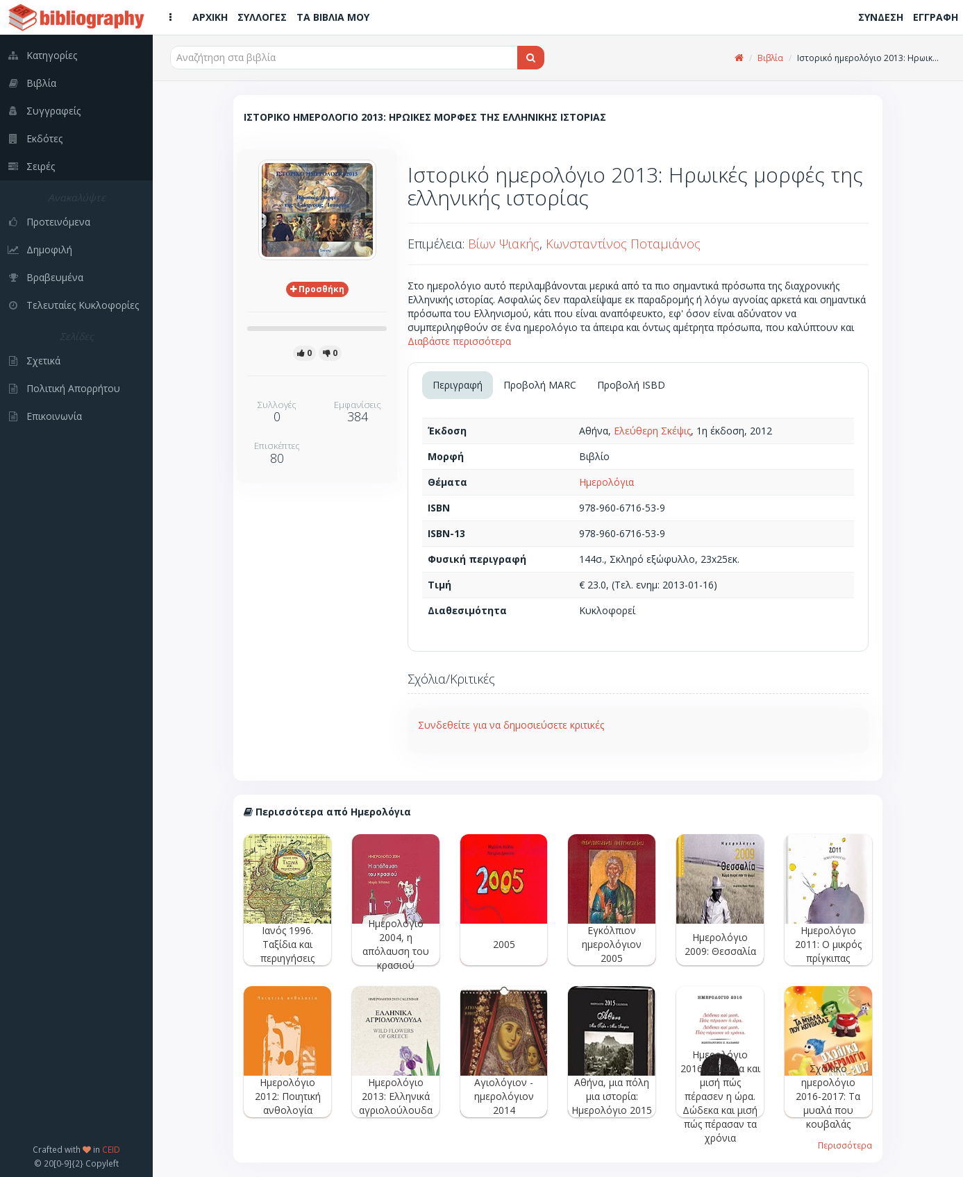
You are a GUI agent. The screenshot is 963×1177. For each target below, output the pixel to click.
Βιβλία (770, 58)
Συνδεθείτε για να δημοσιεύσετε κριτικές (511, 724)
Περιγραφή (458, 384)
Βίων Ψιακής (503, 243)
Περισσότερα (845, 1145)
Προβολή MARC (539, 384)
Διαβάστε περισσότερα (459, 341)
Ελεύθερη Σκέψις (652, 430)
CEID (111, 1149)
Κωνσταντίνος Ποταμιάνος (623, 243)
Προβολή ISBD (631, 384)
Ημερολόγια (606, 482)
